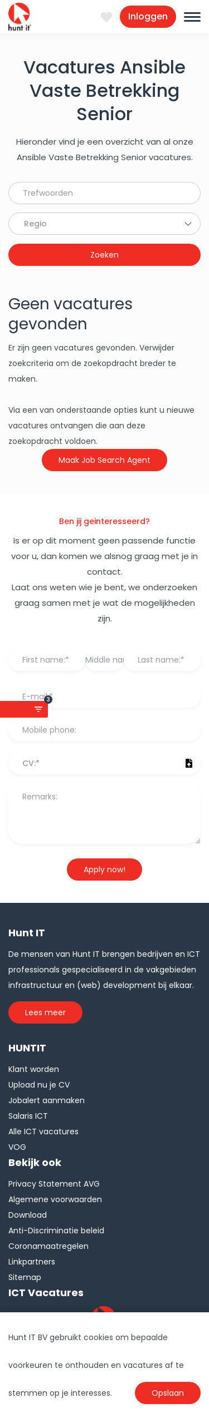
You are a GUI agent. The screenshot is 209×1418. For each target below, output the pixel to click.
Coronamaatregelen (48, 1246)
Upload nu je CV (39, 1084)
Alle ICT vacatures (43, 1131)
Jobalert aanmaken (46, 1100)
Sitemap (24, 1277)
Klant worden (33, 1069)
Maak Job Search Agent (104, 460)
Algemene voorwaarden (55, 1199)
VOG (17, 1147)
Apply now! (104, 869)
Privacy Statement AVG (54, 1183)
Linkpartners (31, 1261)
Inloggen (148, 16)
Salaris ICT (28, 1115)
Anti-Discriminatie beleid (56, 1230)
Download (27, 1215)
